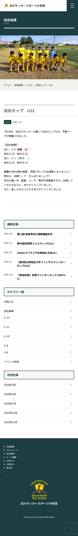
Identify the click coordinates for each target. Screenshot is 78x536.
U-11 (7, 327)
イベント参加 (11, 361)
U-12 (7, 317)
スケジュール (12, 450)
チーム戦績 (11, 457)
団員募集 (10, 446)
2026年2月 (10, 394)
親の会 (9, 467)
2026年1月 (10, 403)
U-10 (7, 336)
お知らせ (9, 301)
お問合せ (10, 464)
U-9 (6, 345)
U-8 (6, 352)
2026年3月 (10, 385)
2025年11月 (10, 422)
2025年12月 (10, 413)
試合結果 (9, 311)
